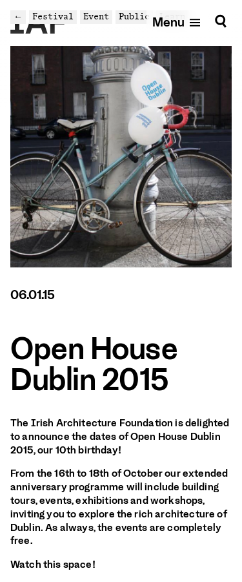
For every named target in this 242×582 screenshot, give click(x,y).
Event (96, 16)
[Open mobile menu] (177, 21)
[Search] (221, 21)
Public (134, 16)
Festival (53, 16)
